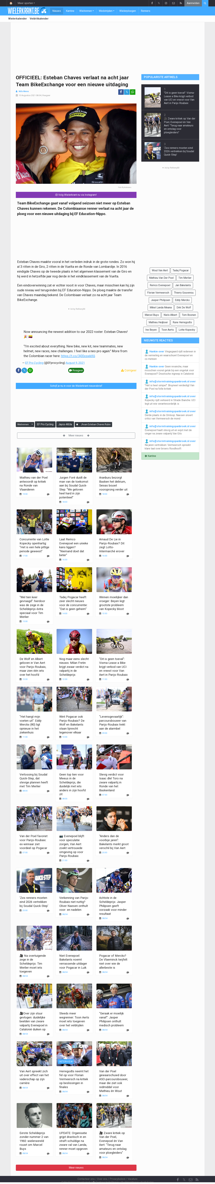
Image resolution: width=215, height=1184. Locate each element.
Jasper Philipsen (160, 300)
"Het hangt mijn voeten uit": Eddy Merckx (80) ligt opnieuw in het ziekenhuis (31, 724)
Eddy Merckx (182, 300)
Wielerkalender (17, 18)
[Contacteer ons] (190, 1171)
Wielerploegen (127, 10)
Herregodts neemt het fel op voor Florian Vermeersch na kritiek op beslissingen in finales (74, 1079)
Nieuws (56, 10)
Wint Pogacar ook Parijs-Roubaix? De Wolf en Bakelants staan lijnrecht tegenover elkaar (71, 724)
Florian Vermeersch (158, 292)
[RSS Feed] (197, 1171)
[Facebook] (177, 1171)
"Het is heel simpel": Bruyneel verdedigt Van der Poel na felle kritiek (170, 385)
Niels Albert (170, 314)
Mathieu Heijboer (158, 322)
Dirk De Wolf (184, 307)
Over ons (102, 1170)
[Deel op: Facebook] (121, 92)
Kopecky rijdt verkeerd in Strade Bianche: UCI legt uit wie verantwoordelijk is (170, 399)
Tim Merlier (184, 277)
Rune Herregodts (182, 322)
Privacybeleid (117, 1170)
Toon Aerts (168, 329)
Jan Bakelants (183, 285)
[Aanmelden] (77, 424)
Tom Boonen (189, 314)
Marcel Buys (152, 314)
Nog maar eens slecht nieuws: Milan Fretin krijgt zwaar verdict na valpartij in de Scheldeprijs (74, 666)
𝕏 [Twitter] (184, 1171)
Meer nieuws (76, 435)
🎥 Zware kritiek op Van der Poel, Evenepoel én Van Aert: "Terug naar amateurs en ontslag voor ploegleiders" (179, 125)
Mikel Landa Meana (161, 307)
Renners (145, 10)
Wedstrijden (105, 10)
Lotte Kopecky (187, 329)
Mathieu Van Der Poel (161, 277)
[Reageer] (48, 494)
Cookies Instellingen (106, 1173)
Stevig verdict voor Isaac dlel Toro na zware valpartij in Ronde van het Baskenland (111, 782)
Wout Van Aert (160, 270)
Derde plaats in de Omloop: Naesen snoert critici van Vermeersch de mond (170, 414)
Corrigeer (128, 370)
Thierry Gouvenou (184, 292)
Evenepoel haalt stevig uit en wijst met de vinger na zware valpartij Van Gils (170, 429)
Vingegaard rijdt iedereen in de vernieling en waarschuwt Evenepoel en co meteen (170, 355)
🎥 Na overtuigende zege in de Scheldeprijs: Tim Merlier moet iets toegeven (33, 963)
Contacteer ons (86, 1170)
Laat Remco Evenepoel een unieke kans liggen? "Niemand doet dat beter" (73, 547)
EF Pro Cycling (34, 362)
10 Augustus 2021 (27, 95)
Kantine (70, 10)
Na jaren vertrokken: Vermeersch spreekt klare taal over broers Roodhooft (170, 444)
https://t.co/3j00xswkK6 (78, 356)
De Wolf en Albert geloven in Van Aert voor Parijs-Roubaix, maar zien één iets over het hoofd (33, 666)
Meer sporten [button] (25, 3)
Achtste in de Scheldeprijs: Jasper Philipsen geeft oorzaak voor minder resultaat (113, 905)
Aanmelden (193, 3)
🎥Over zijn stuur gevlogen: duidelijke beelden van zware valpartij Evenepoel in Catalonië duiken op (33, 1021)
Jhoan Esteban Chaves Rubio (96, 424)
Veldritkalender (39, 18)
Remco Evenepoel (160, 285)
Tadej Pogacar (181, 270)
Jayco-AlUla (65, 424)
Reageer (46, 95)
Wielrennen (85, 10)
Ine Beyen (151, 329)
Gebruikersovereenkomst (76, 1173)
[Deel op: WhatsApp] (132, 92)
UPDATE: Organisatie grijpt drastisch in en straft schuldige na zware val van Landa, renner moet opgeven (73, 1140)
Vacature (132, 1170)
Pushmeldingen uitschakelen (137, 1173)
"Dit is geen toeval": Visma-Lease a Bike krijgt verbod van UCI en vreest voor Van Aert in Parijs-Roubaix (113, 666)
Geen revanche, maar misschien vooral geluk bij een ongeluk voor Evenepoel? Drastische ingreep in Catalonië (169, 370)
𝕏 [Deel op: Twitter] (127, 92)
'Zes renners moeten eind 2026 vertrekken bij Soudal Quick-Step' (34, 901)
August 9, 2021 (75, 362)
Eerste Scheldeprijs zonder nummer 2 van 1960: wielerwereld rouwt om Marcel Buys (34, 1140)
